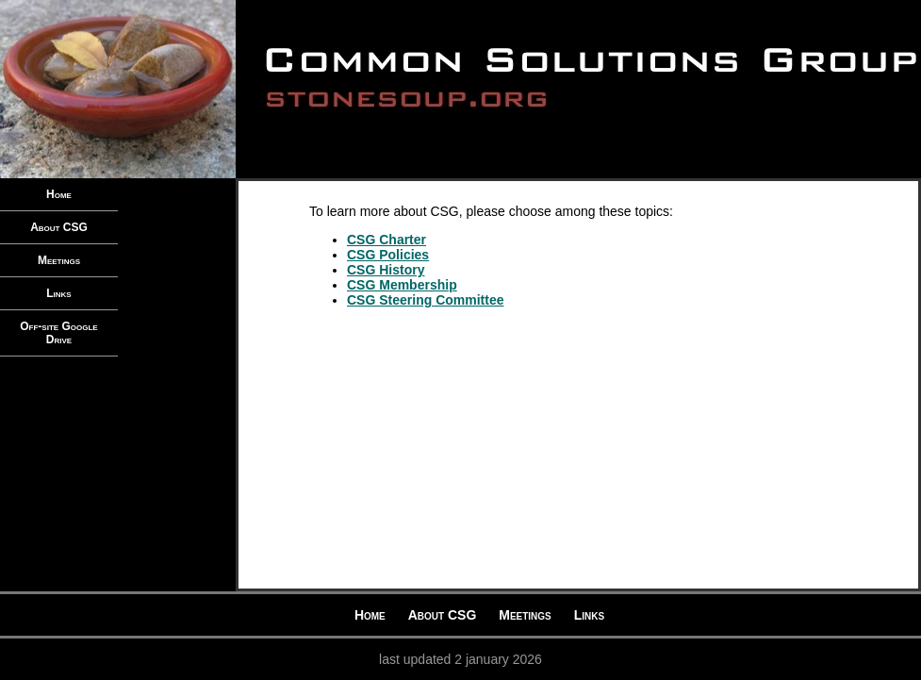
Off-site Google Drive (58, 333)
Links (58, 293)
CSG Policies (388, 254)
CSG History (385, 269)
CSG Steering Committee (425, 299)
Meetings (59, 260)
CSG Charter (386, 239)
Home (59, 194)
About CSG (59, 227)
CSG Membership (402, 284)
